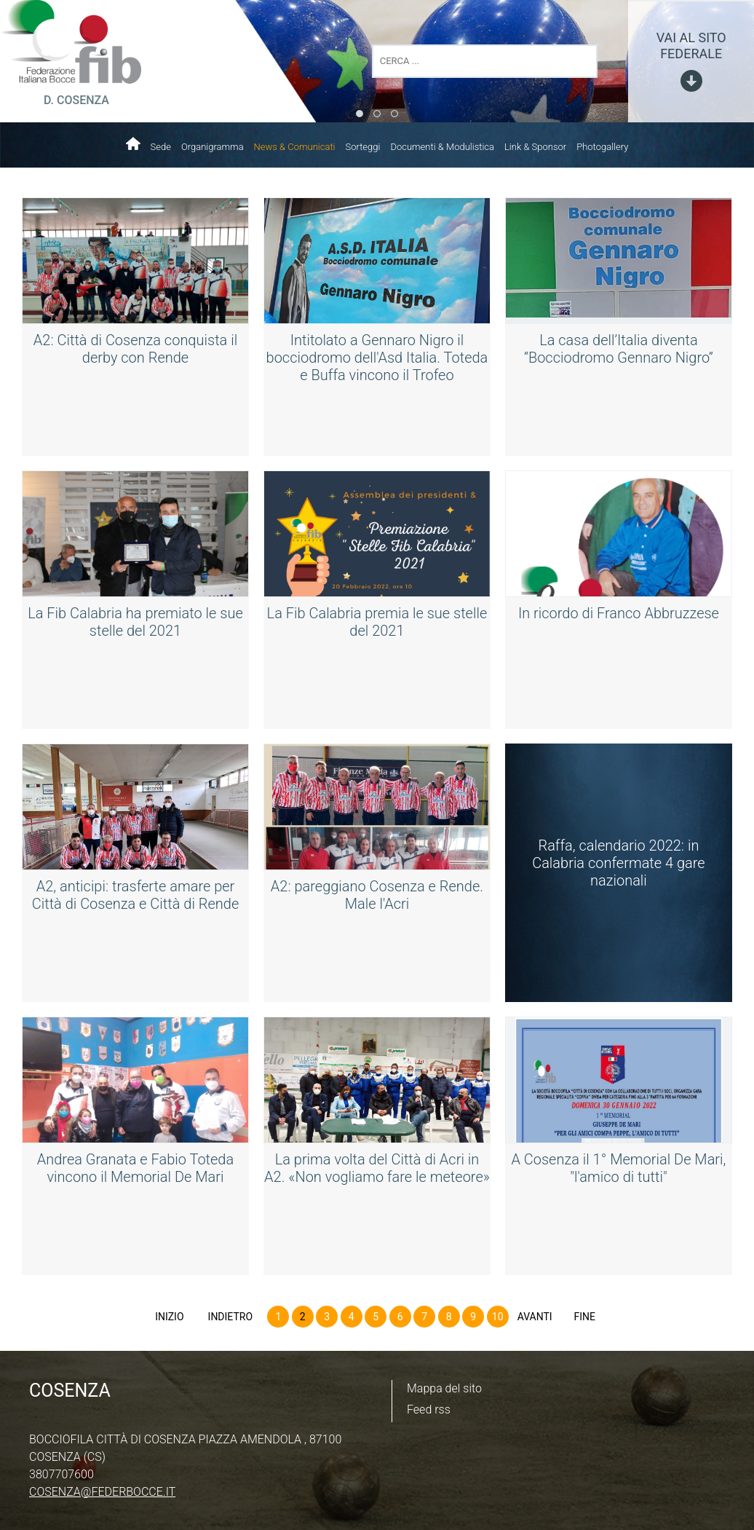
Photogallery (602, 146)
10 (498, 1316)
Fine (584, 1316)
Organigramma (212, 146)
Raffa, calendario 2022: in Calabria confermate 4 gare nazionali (618, 863)
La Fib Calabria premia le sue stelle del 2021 (377, 621)
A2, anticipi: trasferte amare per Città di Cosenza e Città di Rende (135, 895)
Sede (161, 146)
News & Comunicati (295, 146)
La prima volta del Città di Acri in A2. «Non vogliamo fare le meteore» (377, 1168)
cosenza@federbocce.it (102, 1492)
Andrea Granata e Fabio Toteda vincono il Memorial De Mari (135, 1168)
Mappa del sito (444, 1388)
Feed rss (429, 1409)
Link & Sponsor (535, 146)
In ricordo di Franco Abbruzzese (618, 613)
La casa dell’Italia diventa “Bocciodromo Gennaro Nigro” (618, 348)
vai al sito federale (691, 45)
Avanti (534, 1316)
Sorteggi (363, 146)
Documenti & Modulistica (442, 146)
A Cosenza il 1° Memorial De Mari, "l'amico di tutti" (618, 1168)
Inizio (169, 1316)
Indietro (230, 1316)
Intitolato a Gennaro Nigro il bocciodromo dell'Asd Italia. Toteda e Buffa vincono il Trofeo (377, 357)
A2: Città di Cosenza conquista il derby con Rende (135, 348)
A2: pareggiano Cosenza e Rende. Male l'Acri (377, 895)
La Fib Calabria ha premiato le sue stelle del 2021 (135, 621)
